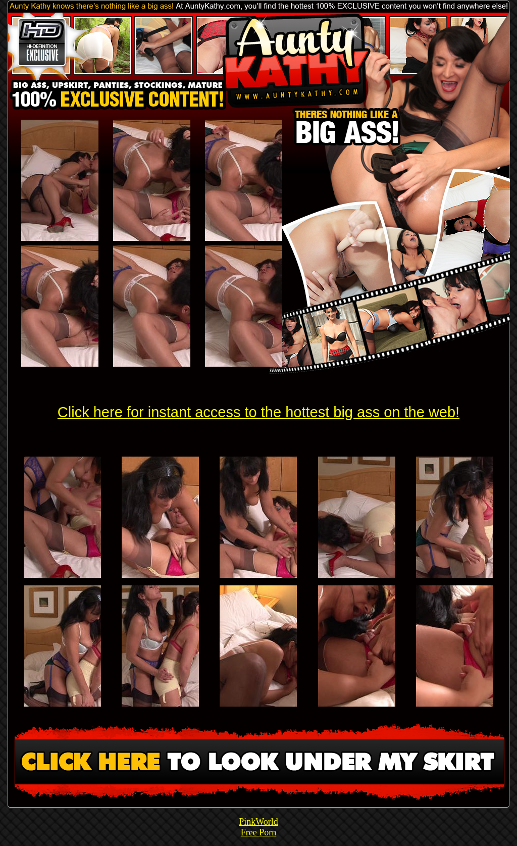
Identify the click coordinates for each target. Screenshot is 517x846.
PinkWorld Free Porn (258, 827)
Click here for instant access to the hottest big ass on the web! (258, 412)
